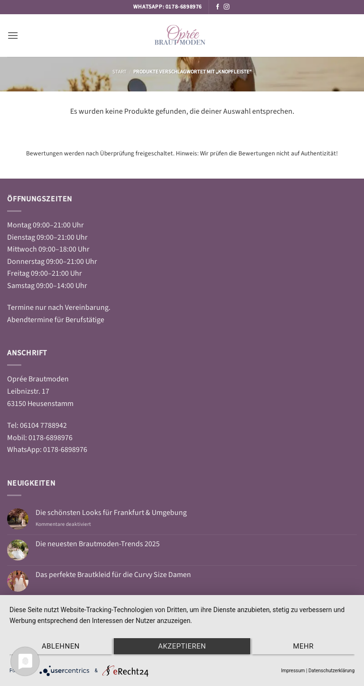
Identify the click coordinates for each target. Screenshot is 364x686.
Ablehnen (61, 646)
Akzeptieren (182, 646)
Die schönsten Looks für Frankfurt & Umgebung (111, 512)
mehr (303, 646)
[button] (12, 35)
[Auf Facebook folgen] (217, 7)
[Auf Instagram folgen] (226, 7)
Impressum (293, 670)
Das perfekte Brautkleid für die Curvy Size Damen (113, 574)
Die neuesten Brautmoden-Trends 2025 (98, 544)
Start (119, 71)
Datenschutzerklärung (332, 670)
